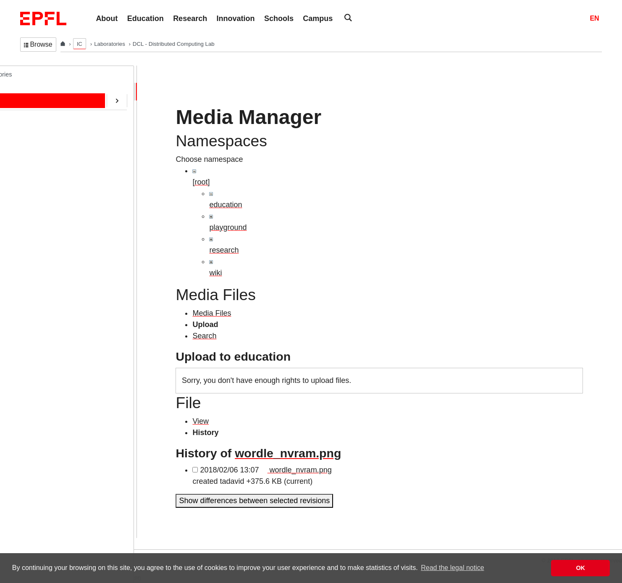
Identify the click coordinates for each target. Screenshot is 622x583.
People (37, 109)
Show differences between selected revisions (254, 500)
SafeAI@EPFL (48, 231)
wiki (215, 273)
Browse (38, 44)
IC (79, 44)
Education (41, 126)
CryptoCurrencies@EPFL (62, 214)
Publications (44, 143)
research (224, 250)
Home (36, 91)
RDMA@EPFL (47, 248)
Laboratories (110, 44)
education (225, 204)
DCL (26, 74)
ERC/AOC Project (52, 196)
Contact (38, 161)
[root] (201, 182)
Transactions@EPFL (56, 283)
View (200, 421)
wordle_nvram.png (288, 453)
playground (228, 227)
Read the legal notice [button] (452, 567)
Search (204, 336)
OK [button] (580, 568)
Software (40, 178)
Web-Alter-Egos (49, 266)
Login (10, 544)
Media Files (211, 313)
